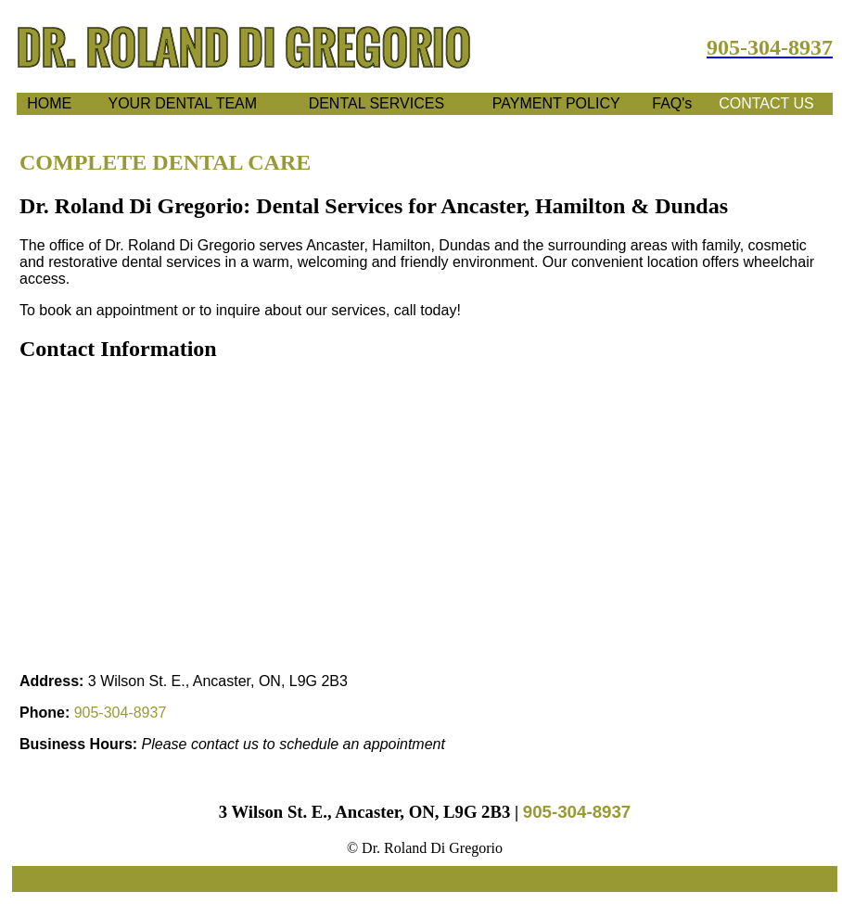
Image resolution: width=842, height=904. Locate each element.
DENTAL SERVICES (376, 103)
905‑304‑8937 (120, 712)
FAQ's (672, 103)
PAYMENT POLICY (556, 103)
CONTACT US (766, 103)
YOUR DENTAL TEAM (183, 103)
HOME (49, 103)
